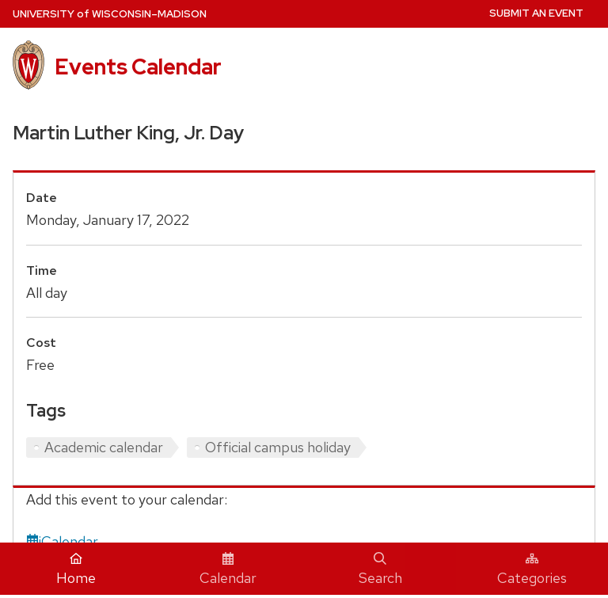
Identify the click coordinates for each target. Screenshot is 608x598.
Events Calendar (138, 66)
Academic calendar (103, 447)
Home (76, 569)
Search (380, 569)
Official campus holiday (278, 447)
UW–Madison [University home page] (110, 14)
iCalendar (62, 541)
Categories (532, 569)
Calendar (228, 569)
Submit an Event (536, 13)
